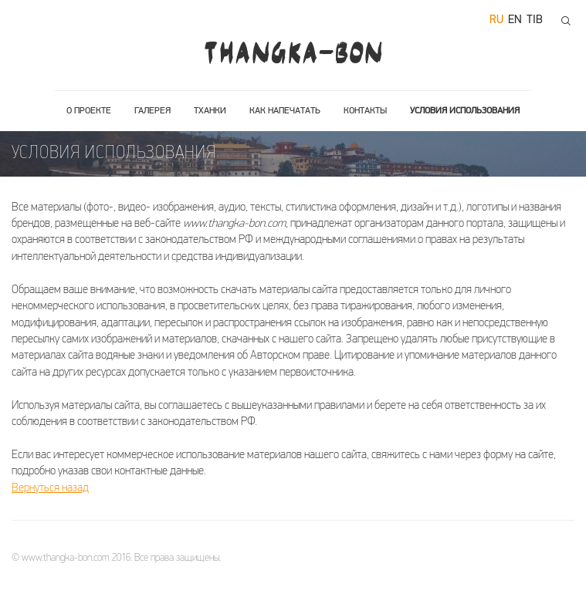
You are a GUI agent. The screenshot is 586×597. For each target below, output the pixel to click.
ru (496, 20)
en (515, 20)
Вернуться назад (50, 488)
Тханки (210, 111)
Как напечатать (284, 111)
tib (535, 20)
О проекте (88, 111)
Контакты (365, 111)
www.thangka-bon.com (66, 558)
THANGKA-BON (293, 52)
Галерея (152, 111)
